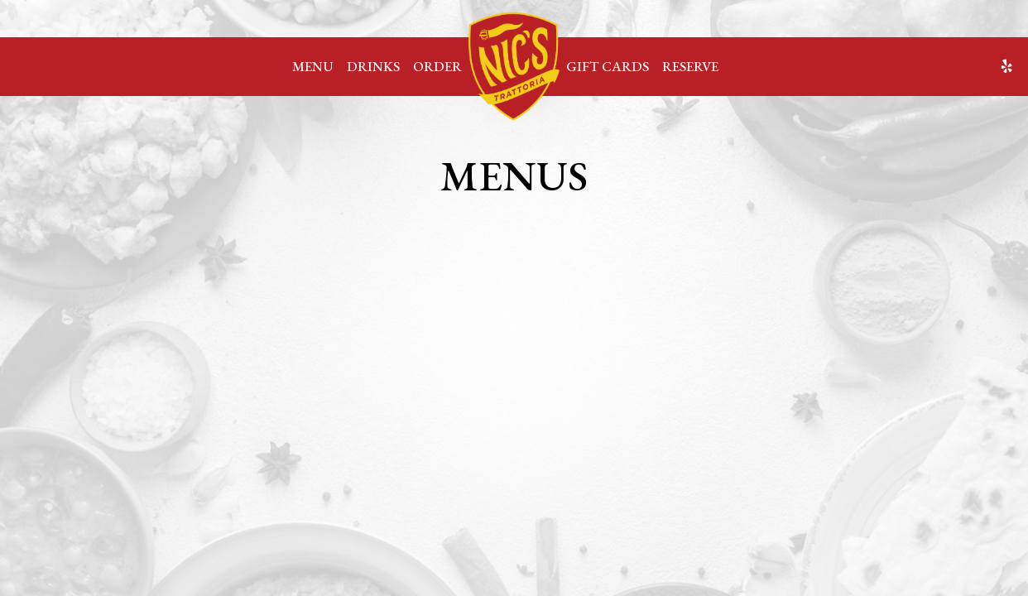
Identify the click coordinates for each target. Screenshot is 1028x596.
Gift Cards (607, 66)
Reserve (690, 66)
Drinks (373, 66)
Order (437, 66)
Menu (313, 66)
